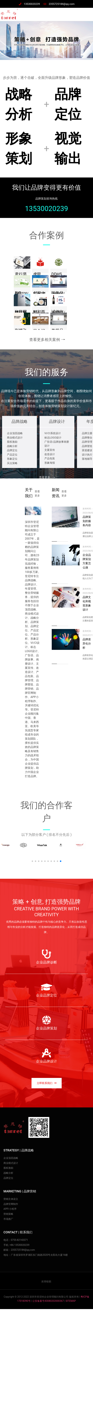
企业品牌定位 (46, 995)
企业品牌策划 (46, 1028)
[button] (47, 1083)
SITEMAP (71, 1301)
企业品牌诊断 (46, 962)
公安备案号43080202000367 (48, 1301)
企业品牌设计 (46, 1061)
